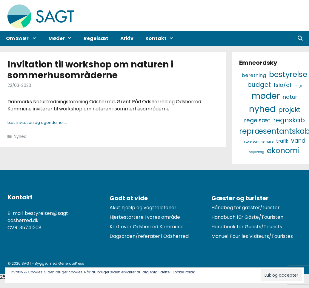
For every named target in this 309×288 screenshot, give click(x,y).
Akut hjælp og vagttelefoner (143, 207)
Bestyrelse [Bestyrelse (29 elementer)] (288, 74)
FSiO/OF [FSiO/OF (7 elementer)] (282, 85)
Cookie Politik (183, 272)
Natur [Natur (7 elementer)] (290, 97)
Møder (63, 38)
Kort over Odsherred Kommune (147, 226)
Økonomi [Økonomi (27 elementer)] (283, 150)
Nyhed (20, 136)
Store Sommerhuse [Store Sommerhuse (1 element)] (258, 141)
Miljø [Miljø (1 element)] (298, 86)
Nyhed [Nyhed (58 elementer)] (262, 109)
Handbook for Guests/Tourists (246, 226)
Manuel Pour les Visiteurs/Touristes (252, 236)
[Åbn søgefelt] (300, 38)
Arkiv (126, 38)
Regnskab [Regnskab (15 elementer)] (289, 120)
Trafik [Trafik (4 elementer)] (282, 141)
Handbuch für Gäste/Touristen (247, 217)
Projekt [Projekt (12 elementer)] (289, 109)
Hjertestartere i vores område (145, 217)
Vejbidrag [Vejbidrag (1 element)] (256, 152)
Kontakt (162, 38)
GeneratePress (71, 263)
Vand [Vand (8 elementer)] (298, 141)
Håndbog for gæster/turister (245, 207)
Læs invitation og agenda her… (37, 122)
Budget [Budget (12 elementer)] (259, 84)
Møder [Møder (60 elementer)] (266, 96)
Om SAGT (24, 38)
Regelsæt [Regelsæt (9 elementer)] (257, 120)
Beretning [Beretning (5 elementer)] (254, 75)
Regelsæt (96, 38)
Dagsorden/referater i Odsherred (149, 236)
